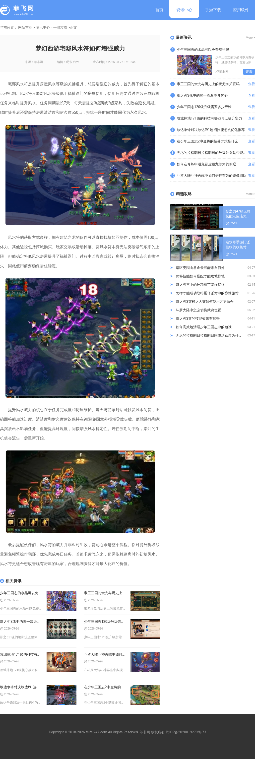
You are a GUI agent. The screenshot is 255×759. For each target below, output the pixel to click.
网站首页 (25, 27)
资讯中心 (184, 9)
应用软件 (241, 9)
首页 (159, 9)
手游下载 (213, 9)
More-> (250, 37)
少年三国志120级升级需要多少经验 (105, 622)
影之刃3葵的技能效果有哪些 (198, 318)
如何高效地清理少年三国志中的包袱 (204, 327)
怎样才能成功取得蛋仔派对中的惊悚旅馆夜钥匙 (212, 293)
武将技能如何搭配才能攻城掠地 (200, 276)
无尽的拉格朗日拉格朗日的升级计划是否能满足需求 (212, 153)
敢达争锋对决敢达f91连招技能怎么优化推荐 (21, 687)
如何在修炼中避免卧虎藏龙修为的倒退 (206, 164)
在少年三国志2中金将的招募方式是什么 (105, 687)
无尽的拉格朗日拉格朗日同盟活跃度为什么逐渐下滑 (212, 335)
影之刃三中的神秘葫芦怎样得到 (200, 285)
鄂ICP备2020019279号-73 (186, 732)
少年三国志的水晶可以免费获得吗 (21, 593)
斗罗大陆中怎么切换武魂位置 (198, 310)
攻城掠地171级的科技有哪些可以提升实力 (21, 654)
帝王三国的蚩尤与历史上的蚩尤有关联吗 (105, 593)
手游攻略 (60, 27)
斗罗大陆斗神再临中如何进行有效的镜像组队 (105, 654)
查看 (249, 72)
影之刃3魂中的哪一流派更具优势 (21, 622)
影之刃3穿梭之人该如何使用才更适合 (205, 302)
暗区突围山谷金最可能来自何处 (200, 268)
